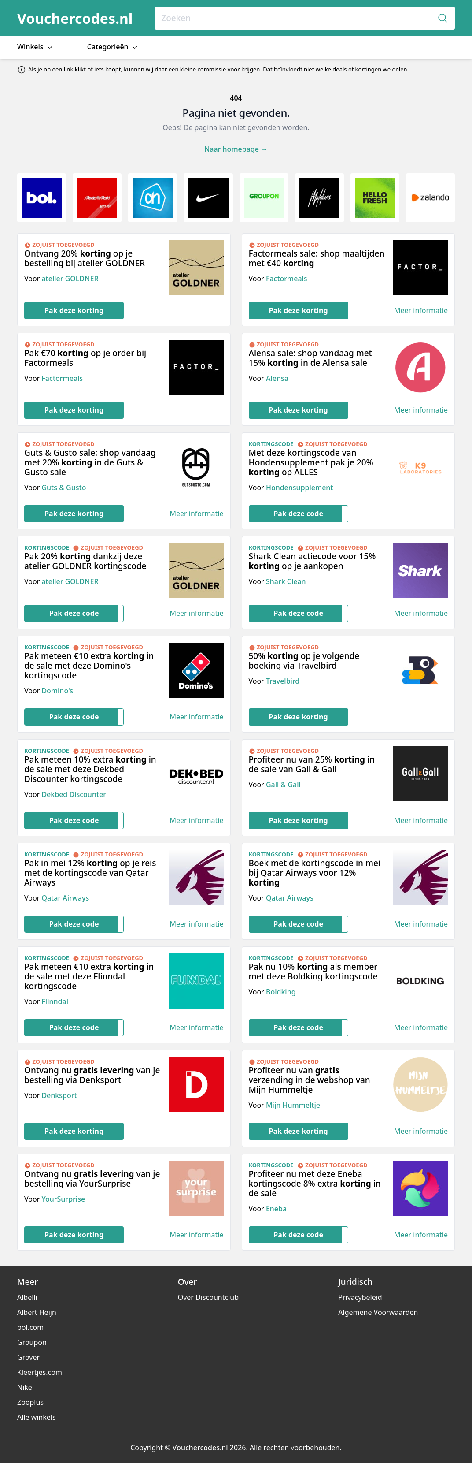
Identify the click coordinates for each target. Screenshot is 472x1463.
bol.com (30, 1327)
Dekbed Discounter (73, 794)
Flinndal (54, 1001)
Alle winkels (36, 1417)
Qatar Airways (65, 898)
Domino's (57, 691)
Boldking (281, 992)
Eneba (276, 1209)
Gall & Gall (283, 784)
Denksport (59, 1095)
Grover (28, 1357)
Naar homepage (236, 149)
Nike (24, 1387)
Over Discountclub (208, 1297)
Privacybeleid (360, 1297)
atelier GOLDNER (69, 278)
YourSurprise (63, 1199)
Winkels (35, 47)
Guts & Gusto (63, 487)
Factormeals (286, 278)
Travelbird (282, 681)
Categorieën (113, 47)
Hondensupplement (299, 487)
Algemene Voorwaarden (378, 1312)
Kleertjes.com (39, 1372)
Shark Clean (286, 581)
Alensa (277, 378)
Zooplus (30, 1402)
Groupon (32, 1342)
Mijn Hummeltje (293, 1105)
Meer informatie (421, 310)
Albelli (27, 1297)
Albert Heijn (36, 1312)
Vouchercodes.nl (75, 18)
